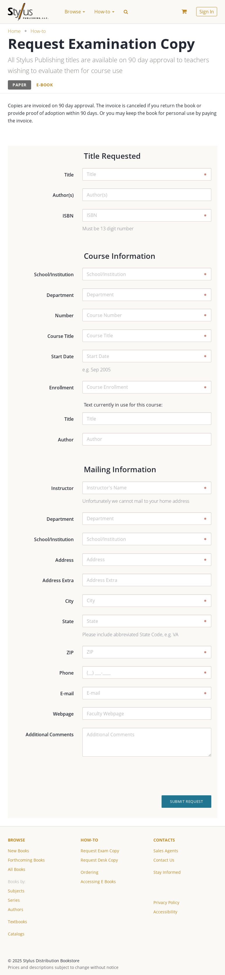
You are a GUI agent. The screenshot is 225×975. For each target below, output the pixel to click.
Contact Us (163, 860)
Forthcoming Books (26, 860)
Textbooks (17, 921)
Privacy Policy (166, 902)
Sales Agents (165, 850)
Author (66, 439)
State (68, 621)
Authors (15, 909)
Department (60, 295)
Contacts (164, 840)
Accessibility (165, 912)
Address (64, 560)
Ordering (89, 872)
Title (69, 175)
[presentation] (172, 776)
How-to (38, 31)
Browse (16, 840)
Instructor (62, 488)
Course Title (60, 336)
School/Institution (54, 274)
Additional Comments (50, 734)
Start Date (62, 356)
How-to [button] (104, 11)
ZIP (70, 652)
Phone (66, 673)
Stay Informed (167, 872)
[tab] (19, 85)
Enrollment (61, 387)
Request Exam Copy (100, 850)
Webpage (63, 714)
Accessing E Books (98, 881)
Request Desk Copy (99, 860)
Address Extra (58, 580)
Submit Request (186, 801)
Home (14, 31)
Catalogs (16, 934)
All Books (16, 869)
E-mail (67, 693)
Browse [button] (75, 11)
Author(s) (63, 195)
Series (14, 900)
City (69, 601)
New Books (18, 850)
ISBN (68, 216)
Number (64, 315)
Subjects (16, 891)
